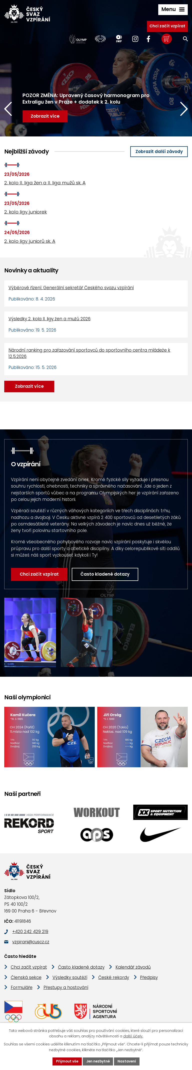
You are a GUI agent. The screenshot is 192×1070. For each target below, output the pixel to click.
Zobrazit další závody (159, 151)
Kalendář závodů (133, 968)
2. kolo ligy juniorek (25, 211)
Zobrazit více (29, 386)
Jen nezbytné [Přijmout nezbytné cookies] (98, 1061)
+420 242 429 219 (30, 932)
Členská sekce (26, 978)
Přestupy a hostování (66, 988)
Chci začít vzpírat (167, 25)
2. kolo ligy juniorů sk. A (29, 241)
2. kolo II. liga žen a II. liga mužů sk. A (45, 182)
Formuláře (21, 988)
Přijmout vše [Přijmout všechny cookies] (66, 1061)
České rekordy (113, 978)
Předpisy (149, 978)
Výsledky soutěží (69, 978)
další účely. (133, 1036)
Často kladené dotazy (99, 574)
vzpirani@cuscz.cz (30, 943)
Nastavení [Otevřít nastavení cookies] (127, 1061)
